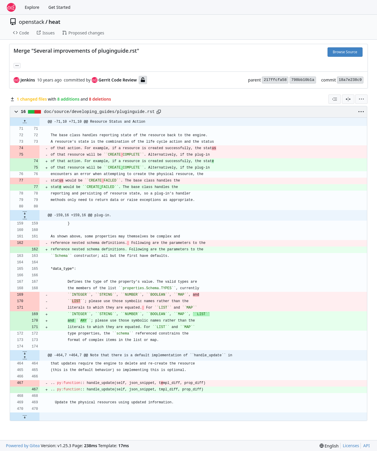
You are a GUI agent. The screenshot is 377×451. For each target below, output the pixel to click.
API (366, 445)
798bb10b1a (302, 80)
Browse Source (345, 51)
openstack (31, 22)
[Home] (11, 7)
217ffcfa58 (275, 80)
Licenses (351, 445)
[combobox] (334, 99)
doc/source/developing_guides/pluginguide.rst (99, 111)
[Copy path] (159, 112)
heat (54, 22)
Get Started (59, 7)
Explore (32, 7)
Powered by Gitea (23, 445)
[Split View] (348, 99)
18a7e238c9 (350, 80)
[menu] (361, 99)
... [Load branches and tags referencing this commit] (17, 65)
